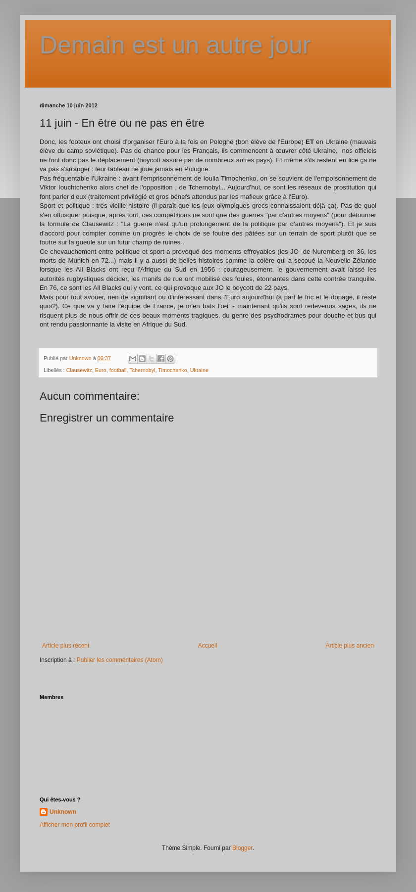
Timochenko (172, 370)
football (118, 370)
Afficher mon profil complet (75, 824)
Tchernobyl (142, 370)
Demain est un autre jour (175, 45)
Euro (100, 370)
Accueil (207, 645)
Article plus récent (65, 645)
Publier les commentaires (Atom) (120, 660)
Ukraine (199, 370)
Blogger (242, 848)
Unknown (63, 811)
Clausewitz (79, 370)
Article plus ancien (350, 645)
